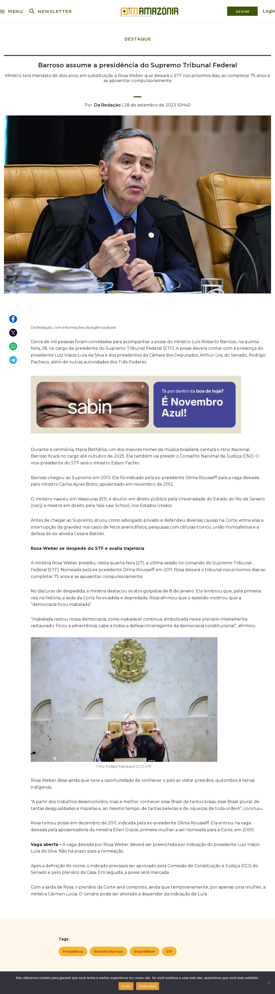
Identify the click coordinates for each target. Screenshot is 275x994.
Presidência (73, 951)
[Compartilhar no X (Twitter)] (13, 333)
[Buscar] (31, 11)
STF (169, 951)
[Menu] (2, 10)
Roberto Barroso (108, 951)
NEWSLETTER (55, 11)
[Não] (268, 982)
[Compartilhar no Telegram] (13, 360)
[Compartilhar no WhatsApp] (13, 346)
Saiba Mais (147, 986)
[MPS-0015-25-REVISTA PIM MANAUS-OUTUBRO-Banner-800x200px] (136, 434)
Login (269, 11)
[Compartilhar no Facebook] (13, 319)
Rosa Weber (144, 951)
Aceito (126, 986)
